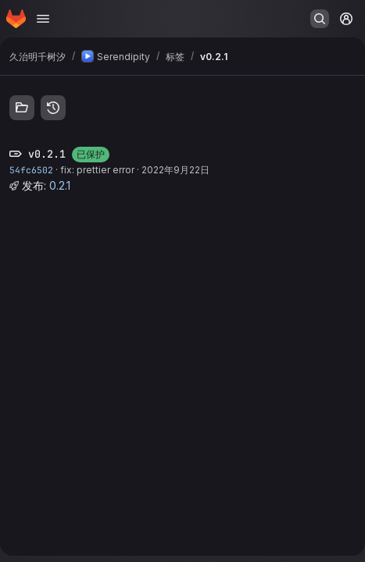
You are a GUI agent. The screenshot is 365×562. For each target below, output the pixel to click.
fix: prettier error (97, 170)
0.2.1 (59, 185)
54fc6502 (31, 170)
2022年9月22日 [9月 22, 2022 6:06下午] (175, 170)
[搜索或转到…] (319, 18)
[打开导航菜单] (42, 18)
